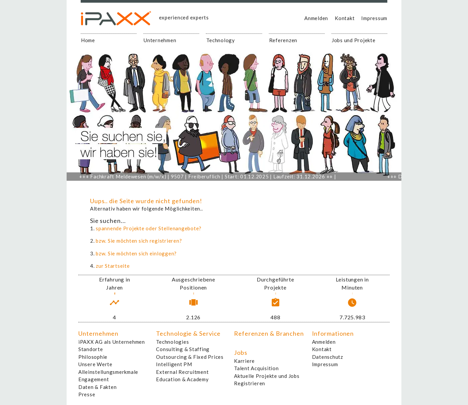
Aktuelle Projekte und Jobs (267, 376)
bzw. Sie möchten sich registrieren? (139, 241)
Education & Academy (182, 379)
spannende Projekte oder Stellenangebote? (149, 228)
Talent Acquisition (256, 368)
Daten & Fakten (97, 387)
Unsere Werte (95, 364)
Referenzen (283, 40)
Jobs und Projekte (354, 40)
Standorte (90, 349)
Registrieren (249, 383)
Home (88, 40)
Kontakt (345, 18)
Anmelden (316, 18)
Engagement (93, 379)
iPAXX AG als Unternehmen (111, 342)
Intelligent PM (174, 364)
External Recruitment (182, 372)
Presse (86, 394)
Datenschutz (327, 357)
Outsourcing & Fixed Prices (190, 357)
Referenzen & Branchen (269, 333)
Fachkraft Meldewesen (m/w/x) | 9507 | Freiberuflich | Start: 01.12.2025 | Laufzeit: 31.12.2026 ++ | (210, 176)
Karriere (244, 361)
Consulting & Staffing (183, 349)
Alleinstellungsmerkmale (108, 372)
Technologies (172, 342)
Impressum (374, 18)
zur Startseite (113, 266)
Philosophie (92, 357)
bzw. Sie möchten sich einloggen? (136, 253)
